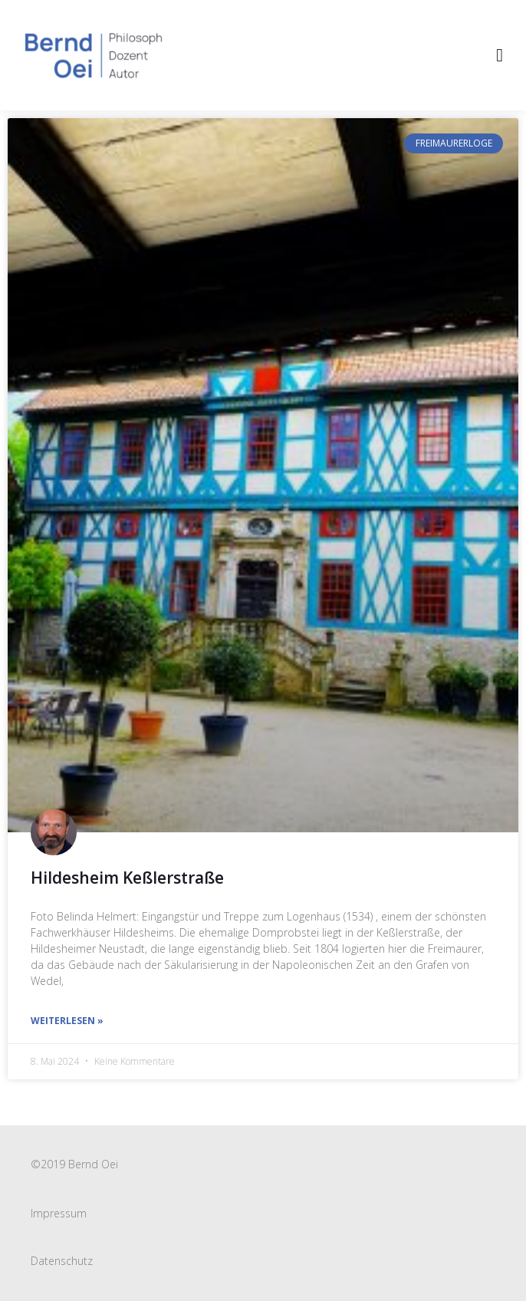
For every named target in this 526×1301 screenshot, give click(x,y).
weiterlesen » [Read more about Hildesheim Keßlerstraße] (67, 1020)
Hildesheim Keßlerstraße (127, 877)
